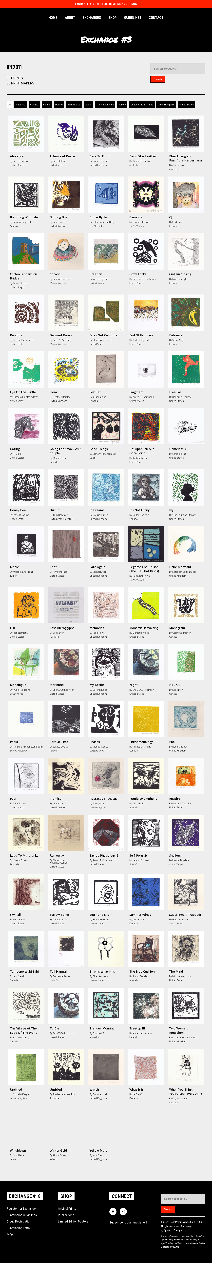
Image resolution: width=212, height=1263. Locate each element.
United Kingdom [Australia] (166, 104)
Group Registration (19, 1221)
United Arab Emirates (142, 104)
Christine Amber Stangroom (28, 746)
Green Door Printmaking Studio (179, 1221)
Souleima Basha (61, 976)
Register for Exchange (21, 1208)
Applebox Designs (173, 1230)
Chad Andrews (100, 976)
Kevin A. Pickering (62, 339)
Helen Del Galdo (141, 575)
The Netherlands (105, 104)
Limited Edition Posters (73, 1221)
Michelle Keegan (21, 1094)
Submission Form (18, 1227)
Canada (34, 104)
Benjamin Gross (101, 919)
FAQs (10, 1234)
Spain (88, 104)
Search (158, 79)
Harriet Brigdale (180, 860)
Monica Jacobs (100, 746)
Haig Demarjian (180, 919)
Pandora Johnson (62, 278)
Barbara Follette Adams (25, 396)
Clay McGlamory (141, 221)
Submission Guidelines (22, 1214)
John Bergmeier (101, 278)
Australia (20, 104)
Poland (59, 104)
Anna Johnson (100, 803)
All (9, 104)
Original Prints (67, 1208)
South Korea (74, 104)
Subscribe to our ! (128, 1222)
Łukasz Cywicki (60, 746)
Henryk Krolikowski (142, 860)
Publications (66, 1214)
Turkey (122, 104)
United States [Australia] (186, 104)
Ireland (46, 104)
